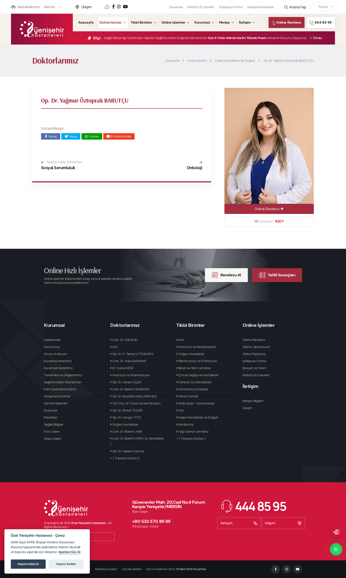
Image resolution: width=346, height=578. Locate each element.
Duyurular (176, 7)
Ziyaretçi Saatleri (132, 569)
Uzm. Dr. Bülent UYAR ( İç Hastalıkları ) (137, 441)
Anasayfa (86, 22)
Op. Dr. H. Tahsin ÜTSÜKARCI (131, 354)
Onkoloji (194, 167)
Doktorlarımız (111, 22)
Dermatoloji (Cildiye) (192, 389)
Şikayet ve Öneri (254, 368)
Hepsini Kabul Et (28, 564)
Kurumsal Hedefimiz (58, 368)
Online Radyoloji (254, 354)
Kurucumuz (52, 347)
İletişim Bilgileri (253, 401)
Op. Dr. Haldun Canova (127, 451)
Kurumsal (202, 22)
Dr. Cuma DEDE (122, 368)
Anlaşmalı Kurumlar (260, 4)
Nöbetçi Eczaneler (200, 7)
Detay (316, 38)
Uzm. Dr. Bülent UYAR (126, 431)
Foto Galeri (52, 431)
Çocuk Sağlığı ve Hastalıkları (197, 375)
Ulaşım (86, 7)
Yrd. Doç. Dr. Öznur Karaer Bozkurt (135, 403)
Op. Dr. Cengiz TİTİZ (125, 417)
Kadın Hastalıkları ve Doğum (197, 417)
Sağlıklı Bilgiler (54, 424)
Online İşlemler (173, 22)
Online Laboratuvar (256, 347)
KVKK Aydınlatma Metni (60, 389)
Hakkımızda (52, 340)
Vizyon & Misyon (55, 354)
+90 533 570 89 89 (151, 521)
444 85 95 (326, 23)
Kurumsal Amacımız (58, 361)
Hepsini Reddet (66, 564)
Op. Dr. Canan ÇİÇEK (125, 382)
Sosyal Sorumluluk (58, 167)
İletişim (245, 22)
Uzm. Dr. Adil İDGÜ (124, 340)
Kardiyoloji (185, 424)
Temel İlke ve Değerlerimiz (63, 375)
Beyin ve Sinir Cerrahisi (193, 368)
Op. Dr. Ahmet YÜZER (126, 410)
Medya (224, 22)
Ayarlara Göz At (69, 552)
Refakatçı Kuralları (106, 569)
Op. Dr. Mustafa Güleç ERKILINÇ (133, 396)
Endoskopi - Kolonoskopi (195, 403)
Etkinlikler (51, 417)
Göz (180, 410)
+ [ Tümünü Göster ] (124, 458)
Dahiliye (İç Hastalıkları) (194, 382)
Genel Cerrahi (187, 396)
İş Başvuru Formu (231, 6)
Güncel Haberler (56, 403)
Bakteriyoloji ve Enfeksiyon (196, 361)
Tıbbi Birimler (141, 22)
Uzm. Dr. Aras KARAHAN (128, 361)
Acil (113, 347)
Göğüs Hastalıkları (124, 424)
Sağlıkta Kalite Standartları (61, 162)
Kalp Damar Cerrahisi (192, 431)
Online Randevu (283, 23)
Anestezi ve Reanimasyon (130, 375)
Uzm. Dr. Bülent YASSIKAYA (129, 389)
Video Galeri (52, 438)
